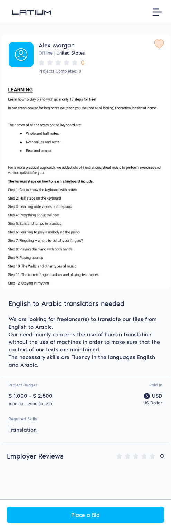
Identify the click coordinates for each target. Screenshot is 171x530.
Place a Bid (85, 515)
